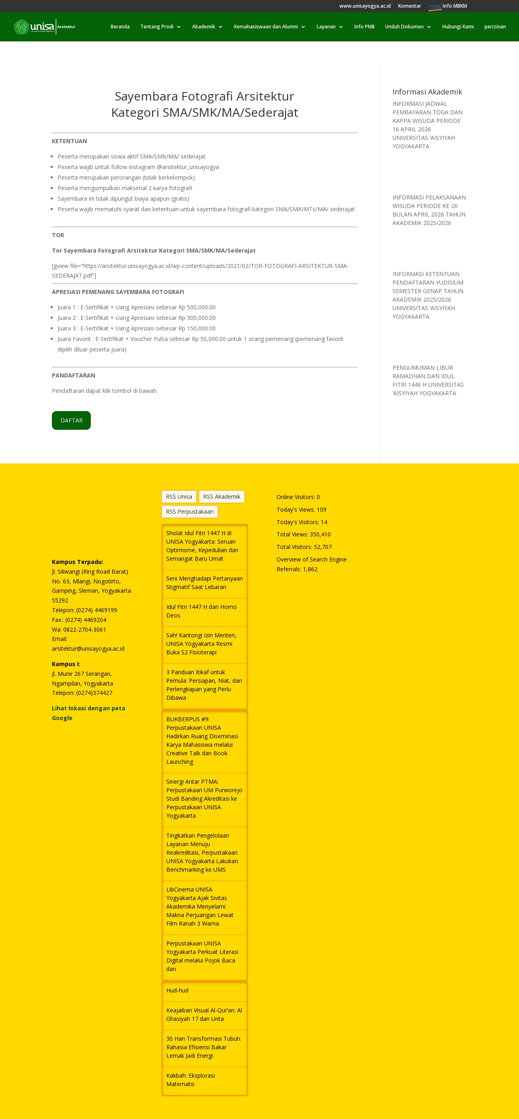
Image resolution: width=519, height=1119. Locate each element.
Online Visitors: (297, 497)
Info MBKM (455, 6)
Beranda (120, 27)
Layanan (326, 27)
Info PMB (364, 27)
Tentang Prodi (157, 27)
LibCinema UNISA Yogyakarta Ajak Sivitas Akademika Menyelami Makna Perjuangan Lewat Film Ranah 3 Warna (200, 906)
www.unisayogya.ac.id (365, 6)
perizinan (495, 27)
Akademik (203, 27)
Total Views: (293, 534)
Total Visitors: (295, 547)
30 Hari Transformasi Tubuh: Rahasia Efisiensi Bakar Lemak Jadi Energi (203, 1047)
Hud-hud (177, 990)
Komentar (409, 6)
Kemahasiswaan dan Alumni (266, 27)
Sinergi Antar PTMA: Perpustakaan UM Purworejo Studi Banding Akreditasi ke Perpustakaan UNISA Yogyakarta (204, 798)
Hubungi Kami (458, 27)
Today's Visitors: (299, 522)
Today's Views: (297, 509)
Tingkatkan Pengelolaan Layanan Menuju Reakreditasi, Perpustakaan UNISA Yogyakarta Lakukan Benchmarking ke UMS (202, 852)
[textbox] (205, 187)
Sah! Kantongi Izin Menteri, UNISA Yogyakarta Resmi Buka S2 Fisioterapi (201, 643)
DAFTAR (71, 420)
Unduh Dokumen (404, 27)
